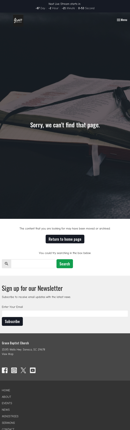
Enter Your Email (12, 307)
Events (7, 403)
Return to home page (65, 239)
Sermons (8, 423)
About (6, 397)
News (6, 409)
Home (6, 390)
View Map (7, 354)
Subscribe (12, 321)
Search (64, 264)
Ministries (10, 416)
